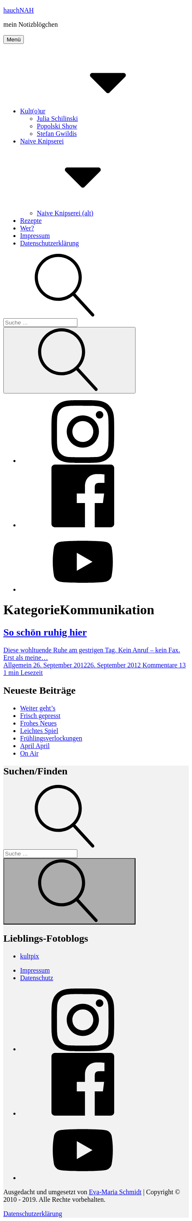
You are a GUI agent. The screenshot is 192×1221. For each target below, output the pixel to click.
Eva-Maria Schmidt (115, 1191)
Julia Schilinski (57, 118)
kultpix (29, 956)
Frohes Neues (38, 723)
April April (35, 745)
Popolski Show (57, 126)
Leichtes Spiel (39, 730)
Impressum (35, 235)
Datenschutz (36, 977)
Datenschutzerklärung (49, 243)
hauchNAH (18, 10)
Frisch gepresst (40, 715)
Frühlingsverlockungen (51, 738)
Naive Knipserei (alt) (65, 213)
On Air (29, 753)
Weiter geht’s (37, 708)
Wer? (27, 228)
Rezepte (31, 220)
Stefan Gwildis (57, 133)
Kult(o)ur (95, 111)
